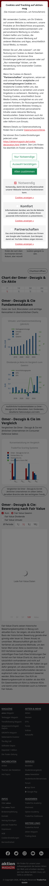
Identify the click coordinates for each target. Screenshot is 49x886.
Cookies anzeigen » (24, 197)
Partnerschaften (27, 229)
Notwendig (26, 183)
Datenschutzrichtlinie (34, 129)
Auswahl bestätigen (24, 164)
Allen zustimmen (24, 171)
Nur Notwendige (24, 156)
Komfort (26, 206)
